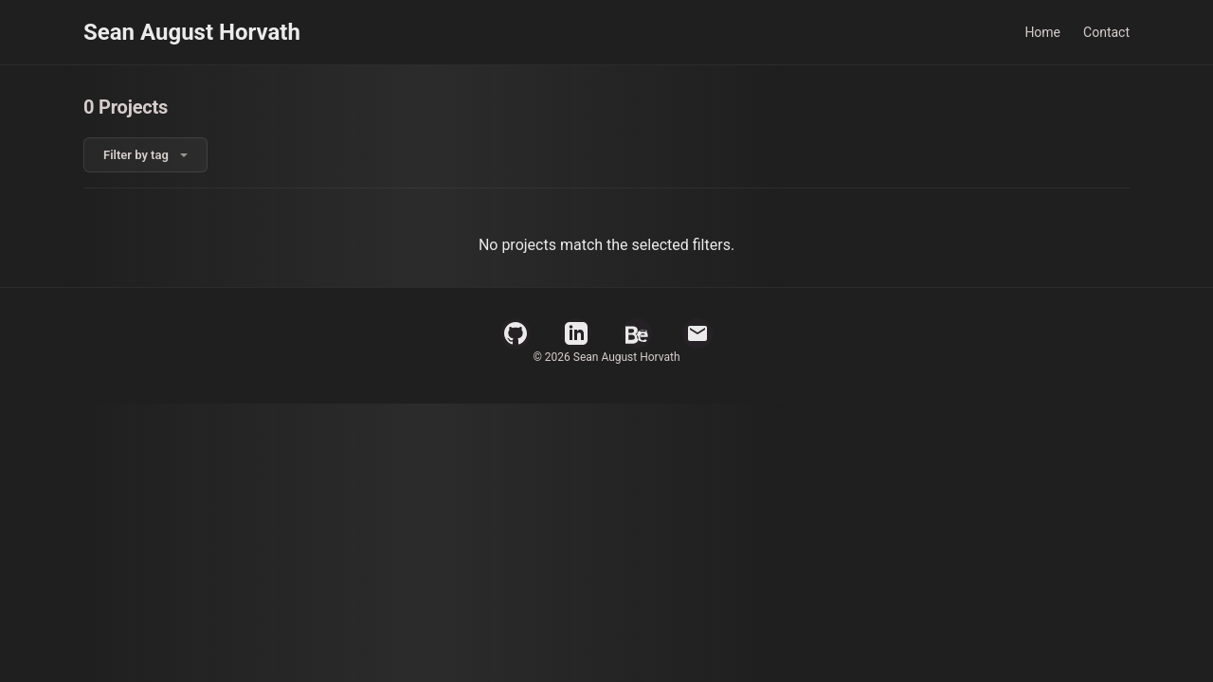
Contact (1106, 32)
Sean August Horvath (191, 32)
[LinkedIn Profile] (576, 333)
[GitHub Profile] (515, 333)
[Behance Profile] (637, 333)
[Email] (697, 333)
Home (1042, 32)
